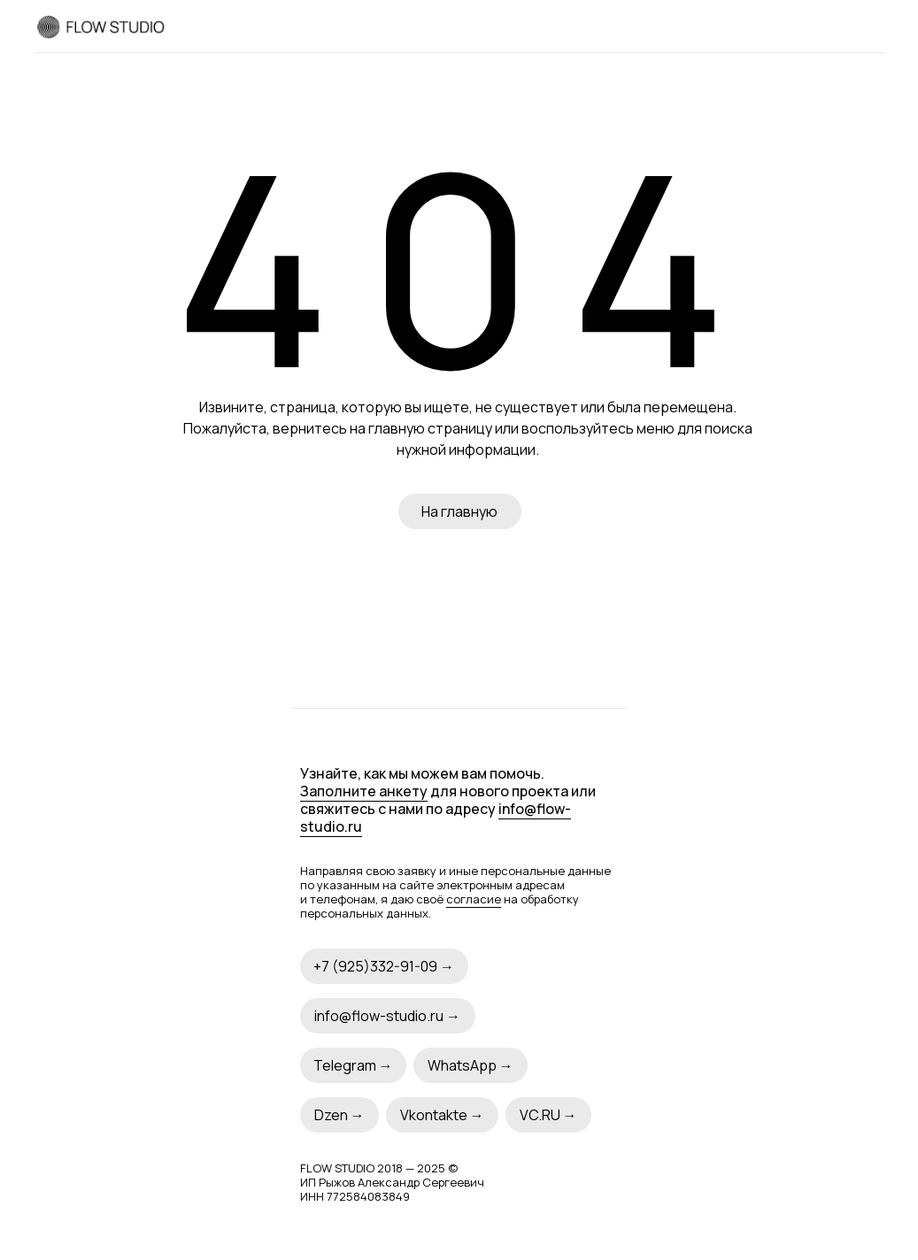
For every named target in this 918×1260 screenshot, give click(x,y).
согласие (473, 899)
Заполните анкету (364, 791)
